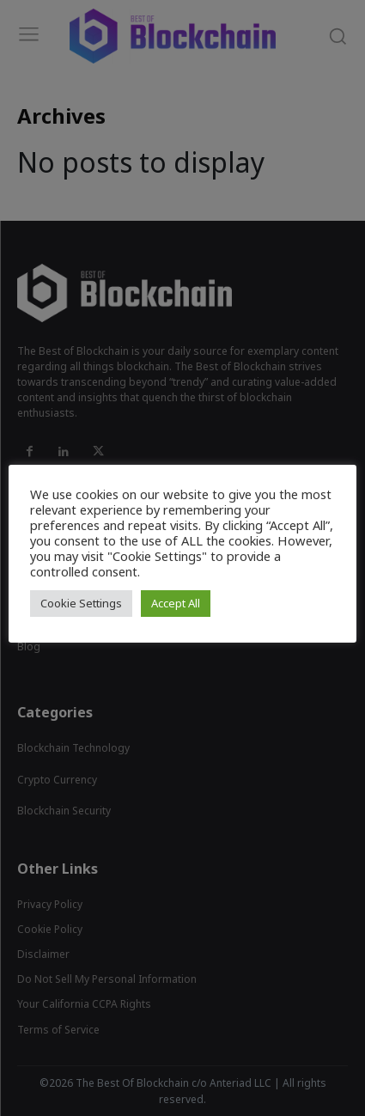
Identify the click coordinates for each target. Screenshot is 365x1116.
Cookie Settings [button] (81, 603)
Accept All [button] (175, 603)
